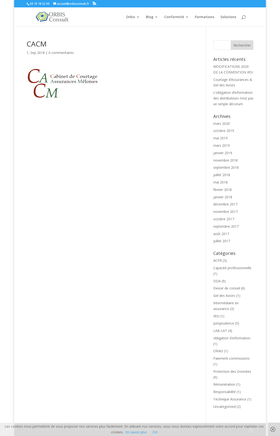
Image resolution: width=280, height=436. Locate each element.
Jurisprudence (223, 323)
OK (155, 432)
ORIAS (218, 351)
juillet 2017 (221, 241)
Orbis (130, 17)
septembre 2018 (226, 167)
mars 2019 (221, 145)
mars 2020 (221, 123)
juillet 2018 (221, 175)
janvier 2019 (222, 153)
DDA (217, 281)
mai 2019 (220, 138)
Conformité (174, 17)
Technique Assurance (229, 399)
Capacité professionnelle (232, 268)
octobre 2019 (223, 130)
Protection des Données (232, 371)
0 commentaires (61, 52)
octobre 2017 (223, 219)
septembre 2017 (226, 226)
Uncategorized (224, 406)
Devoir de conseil (226, 288)
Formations (204, 17)
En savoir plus (136, 432)
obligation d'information (231, 338)
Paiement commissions (231, 358)
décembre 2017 (225, 204)
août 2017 (221, 233)
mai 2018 (220, 182)
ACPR (217, 260)
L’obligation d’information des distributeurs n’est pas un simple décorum (233, 98)
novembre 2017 (225, 211)
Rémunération (224, 384)
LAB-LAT (220, 330)
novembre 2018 (225, 160)
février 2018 (222, 189)
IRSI (216, 316)
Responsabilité (224, 391)
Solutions (228, 17)
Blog (149, 17)
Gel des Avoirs (224, 295)
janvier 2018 (222, 197)
